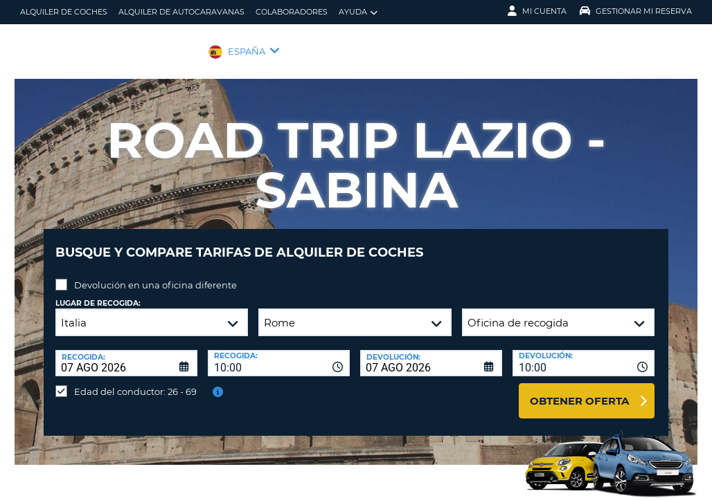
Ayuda (358, 12)
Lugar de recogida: (98, 292)
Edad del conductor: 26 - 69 (135, 381)
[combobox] (278, 353)
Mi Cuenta (537, 11)
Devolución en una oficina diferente (155, 274)
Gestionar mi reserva (636, 11)
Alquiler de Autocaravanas (181, 12)
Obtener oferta (579, 390)
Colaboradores (292, 12)
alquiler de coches (63, 12)
